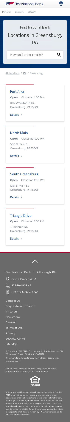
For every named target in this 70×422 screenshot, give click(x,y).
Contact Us (13, 300)
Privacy (10, 333)
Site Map (11, 344)
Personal (6, 12)
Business (19, 12)
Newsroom (13, 317)
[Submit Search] (59, 54)
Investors (12, 311)
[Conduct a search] (31, 55)
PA (24, 73)
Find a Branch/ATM (23, 279)
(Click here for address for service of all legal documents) (32, 358)
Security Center (16, 338)
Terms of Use (14, 327)
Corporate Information (20, 306)
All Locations (12, 73)
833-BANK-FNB (21, 285)
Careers (10, 322)
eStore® (32, 12)
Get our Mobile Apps (24, 292)
